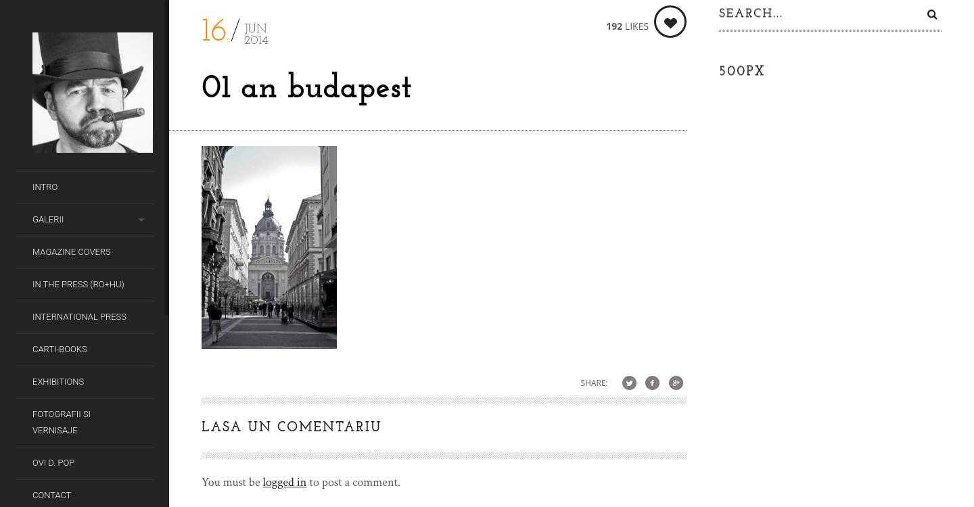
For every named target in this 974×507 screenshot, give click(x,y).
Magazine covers (71, 252)
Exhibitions (58, 382)
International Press (79, 317)
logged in (284, 482)
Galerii (48, 219)
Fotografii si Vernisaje (61, 422)
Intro (44, 187)
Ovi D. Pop (53, 463)
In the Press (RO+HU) (78, 284)
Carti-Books (59, 349)
